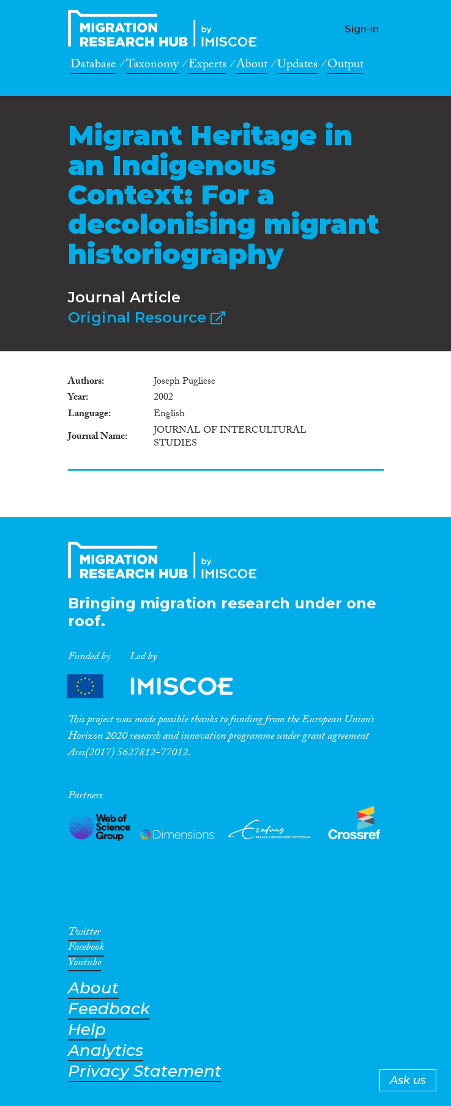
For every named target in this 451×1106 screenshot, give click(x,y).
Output (345, 66)
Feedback (109, 1009)
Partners (160, 686)
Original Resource (146, 317)
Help (87, 1029)
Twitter (84, 934)
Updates (297, 66)
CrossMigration (166, 28)
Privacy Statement (145, 1071)
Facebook (86, 949)
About (251, 66)
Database (93, 66)
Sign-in (362, 29)
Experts (207, 66)
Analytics (105, 1050)
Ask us (408, 1080)
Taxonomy (152, 66)
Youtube (84, 964)
